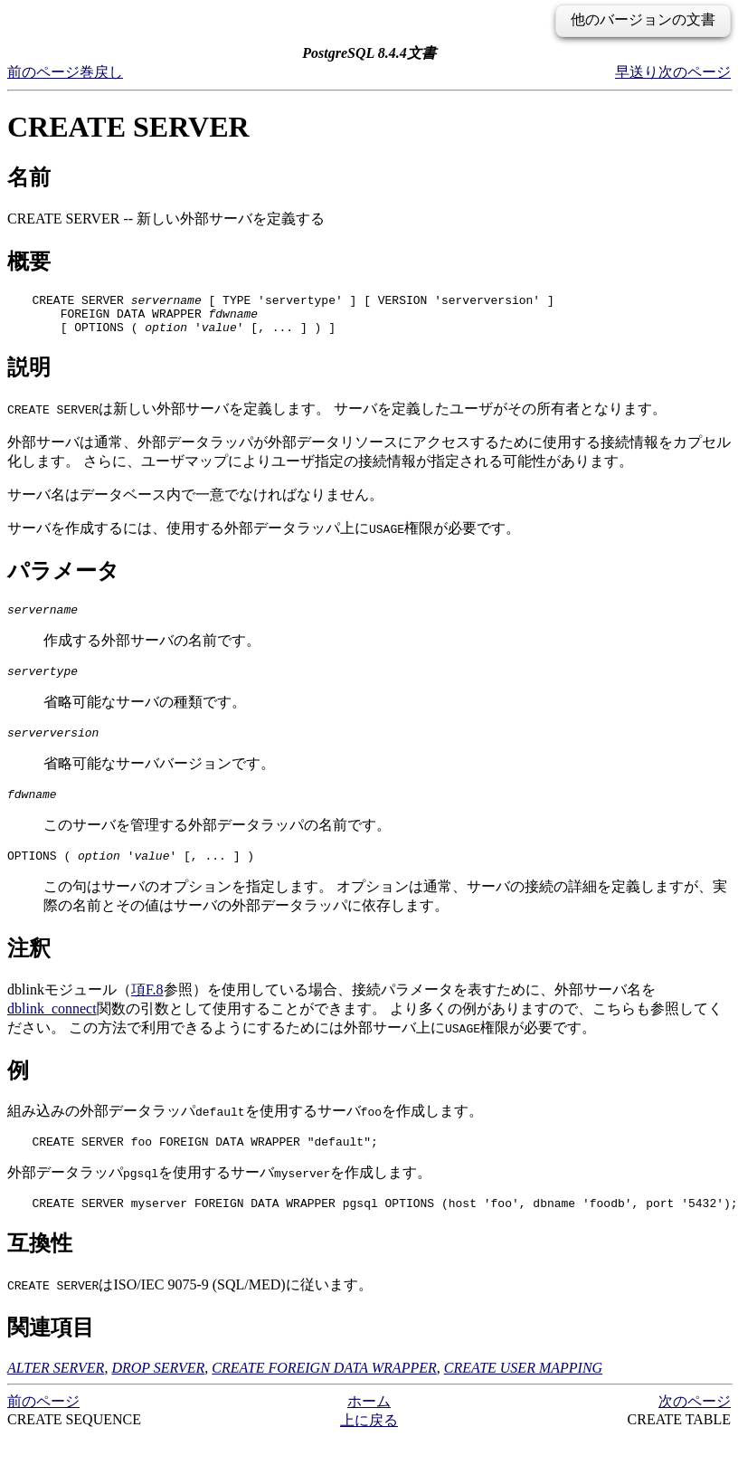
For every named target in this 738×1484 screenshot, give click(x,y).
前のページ (43, 72)
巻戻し (101, 72)
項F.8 (147, 1011)
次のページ (694, 72)
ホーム (369, 1428)
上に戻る (369, 1447)
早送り (636, 72)
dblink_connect (52, 1030)
